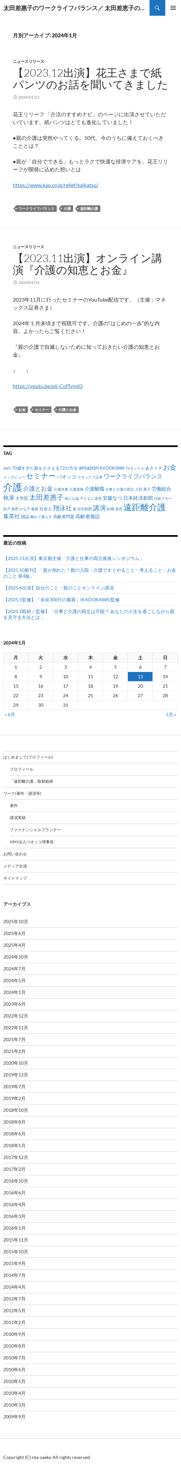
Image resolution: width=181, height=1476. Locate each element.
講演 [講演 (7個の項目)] (99, 508)
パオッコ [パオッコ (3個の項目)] (66, 476)
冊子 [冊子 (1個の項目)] (147, 489)
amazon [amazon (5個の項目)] (89, 467)
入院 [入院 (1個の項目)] (138, 489)
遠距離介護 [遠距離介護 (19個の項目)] (144, 507)
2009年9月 (14, 1416)
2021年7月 (14, 1039)
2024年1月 (14, 992)
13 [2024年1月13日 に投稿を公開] (140, 676)
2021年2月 (14, 1051)
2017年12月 (15, 1157)
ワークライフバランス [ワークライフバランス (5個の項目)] (133, 476)
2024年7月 (14, 968)
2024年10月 (15, 957)
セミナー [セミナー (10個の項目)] (41, 475)
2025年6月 (14, 933)
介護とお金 (67, 409)
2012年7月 (14, 1298)
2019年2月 (14, 1098)
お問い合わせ (15, 853)
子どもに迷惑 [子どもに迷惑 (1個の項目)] (91, 498)
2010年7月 (14, 1357)
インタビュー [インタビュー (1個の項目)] (14, 477)
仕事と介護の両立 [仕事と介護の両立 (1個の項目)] (119, 489)
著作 (14, 805)
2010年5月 (14, 1381)
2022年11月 (15, 1027)
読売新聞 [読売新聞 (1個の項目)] (84, 509)
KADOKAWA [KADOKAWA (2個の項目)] (112, 468)
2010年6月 (14, 1369)
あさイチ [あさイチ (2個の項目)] (153, 468)
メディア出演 (15, 866)
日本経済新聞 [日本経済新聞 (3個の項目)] (138, 498)
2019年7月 (14, 1086)
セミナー (42, 409)
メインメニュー (173, 8)
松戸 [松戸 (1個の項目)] (6, 509)
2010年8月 (14, 1346)
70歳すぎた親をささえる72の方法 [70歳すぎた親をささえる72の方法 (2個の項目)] (45, 468)
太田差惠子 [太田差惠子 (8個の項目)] (46, 497)
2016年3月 (14, 1216)
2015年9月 (14, 1263)
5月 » (171, 714)
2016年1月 (14, 1228)
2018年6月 (14, 1133)
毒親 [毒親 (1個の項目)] (34, 509)
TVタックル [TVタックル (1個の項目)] (135, 468)
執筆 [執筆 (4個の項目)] (8, 497)
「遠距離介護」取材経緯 (31, 781)
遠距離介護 (89, 208)
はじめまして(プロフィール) (28, 757)
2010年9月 (14, 1334)
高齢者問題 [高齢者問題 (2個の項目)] (63, 516)
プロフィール (21, 769)
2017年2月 (14, 1169)
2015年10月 (15, 1251)
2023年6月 (14, 1004)
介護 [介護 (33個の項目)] (12, 487)
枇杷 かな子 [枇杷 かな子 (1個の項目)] (20, 509)
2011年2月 (14, 1322)
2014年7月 (14, 1275)
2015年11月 (15, 1239)
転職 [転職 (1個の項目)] (110, 509)
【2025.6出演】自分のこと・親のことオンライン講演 (58, 587)
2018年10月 (15, 1110)
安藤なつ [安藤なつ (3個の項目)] (112, 498)
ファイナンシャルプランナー (35, 829)
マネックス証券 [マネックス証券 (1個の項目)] (90, 477)
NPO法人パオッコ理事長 (32, 841)
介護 (67, 208)
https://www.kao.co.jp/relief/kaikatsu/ (55, 185)
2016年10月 (15, 1181)
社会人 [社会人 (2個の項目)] (45, 508)
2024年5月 (14, 980)
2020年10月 (15, 1063)
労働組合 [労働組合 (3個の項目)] (161, 489)
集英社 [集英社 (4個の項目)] (11, 516)
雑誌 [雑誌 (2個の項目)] (25, 516)
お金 (22, 409)
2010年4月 (14, 1393)
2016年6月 (14, 1192)
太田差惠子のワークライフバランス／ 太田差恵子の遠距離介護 (76, 7)
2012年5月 (14, 1310)
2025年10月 (15, 921)
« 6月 (10, 714)
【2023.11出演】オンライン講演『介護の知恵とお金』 (87, 263)
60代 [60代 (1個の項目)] (7, 468)
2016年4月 (14, 1204)
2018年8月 (14, 1122)
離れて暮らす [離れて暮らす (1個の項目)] (41, 516)
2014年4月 (14, 1287)
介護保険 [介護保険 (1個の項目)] (76, 489)
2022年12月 (15, 1015)
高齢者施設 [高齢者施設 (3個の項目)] (87, 516)
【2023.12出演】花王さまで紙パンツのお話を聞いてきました (90, 78)
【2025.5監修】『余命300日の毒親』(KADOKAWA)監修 (61, 599)
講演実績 (18, 817)
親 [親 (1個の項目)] (74, 509)
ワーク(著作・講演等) (22, 793)
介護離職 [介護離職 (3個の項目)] (94, 489)
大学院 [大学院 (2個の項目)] (21, 498)
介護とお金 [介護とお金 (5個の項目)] (38, 488)
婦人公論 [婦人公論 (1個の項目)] (72, 498)
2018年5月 (14, 1145)
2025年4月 (14, 945)
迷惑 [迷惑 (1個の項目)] (118, 509)
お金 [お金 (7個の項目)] (169, 467)
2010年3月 (14, 1405)
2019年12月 (15, 1074)
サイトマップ (15, 878)
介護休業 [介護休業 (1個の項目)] (61, 489)
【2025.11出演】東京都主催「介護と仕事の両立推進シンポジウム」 (73, 558)
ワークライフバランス (36, 208)
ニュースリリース (28, 61)
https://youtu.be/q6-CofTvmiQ (48, 386)
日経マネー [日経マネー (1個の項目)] (163, 498)
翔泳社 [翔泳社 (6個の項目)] (62, 508)
